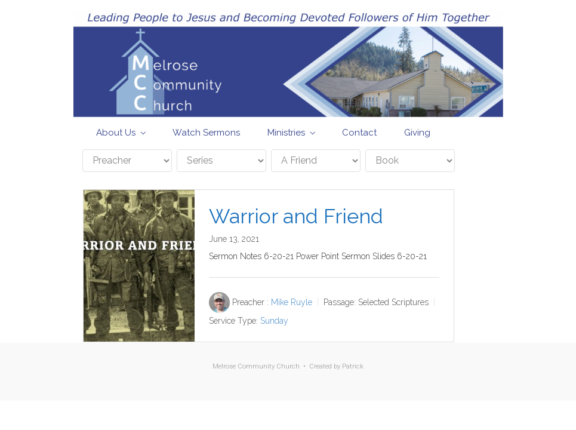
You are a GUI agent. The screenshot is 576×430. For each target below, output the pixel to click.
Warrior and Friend (296, 216)
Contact (359, 132)
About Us (115, 132)
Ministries (286, 132)
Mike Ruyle (291, 302)
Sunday (274, 320)
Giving (417, 132)
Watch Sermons (206, 132)
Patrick (353, 366)
